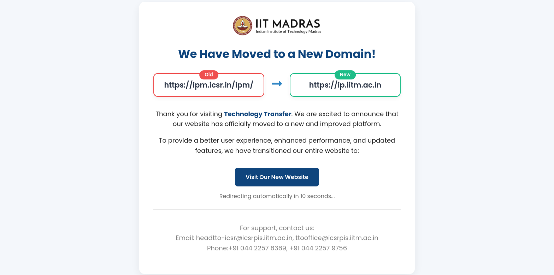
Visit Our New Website (277, 177)
